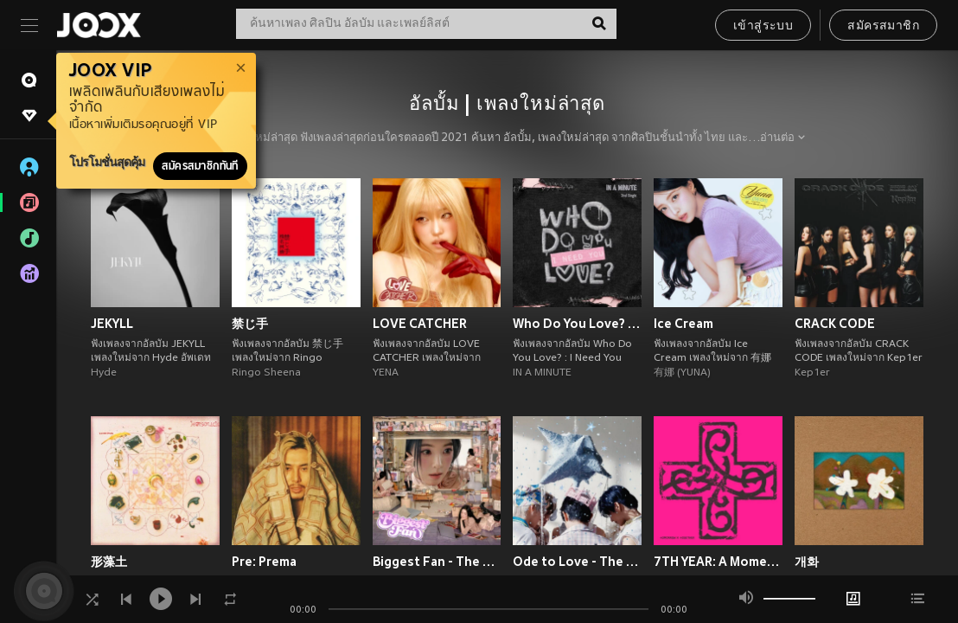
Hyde (104, 373)
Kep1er (812, 373)
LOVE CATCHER (420, 324)
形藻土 (109, 561)
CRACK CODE (835, 324)
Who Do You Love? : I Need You (577, 324)
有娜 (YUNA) (682, 373)
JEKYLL (112, 324)
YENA (386, 373)
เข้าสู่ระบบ (763, 26)
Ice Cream (683, 324)
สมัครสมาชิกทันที (200, 166)
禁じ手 (250, 324)
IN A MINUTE (542, 373)
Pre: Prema (264, 561)
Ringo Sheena (266, 373)
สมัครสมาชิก (883, 26)
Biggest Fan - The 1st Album (437, 561)
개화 (807, 561)
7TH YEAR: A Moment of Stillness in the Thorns (718, 561)
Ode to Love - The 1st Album (577, 561)
